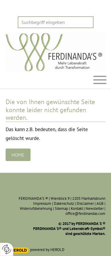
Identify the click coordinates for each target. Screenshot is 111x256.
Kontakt (77, 208)
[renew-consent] (6, 249)
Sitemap (61, 208)
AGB (100, 203)
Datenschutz (64, 203)
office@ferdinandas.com (85, 213)
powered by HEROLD (47, 249)
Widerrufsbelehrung (36, 208)
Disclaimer (85, 203)
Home (18, 155)
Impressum (42, 203)
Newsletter (95, 208)
